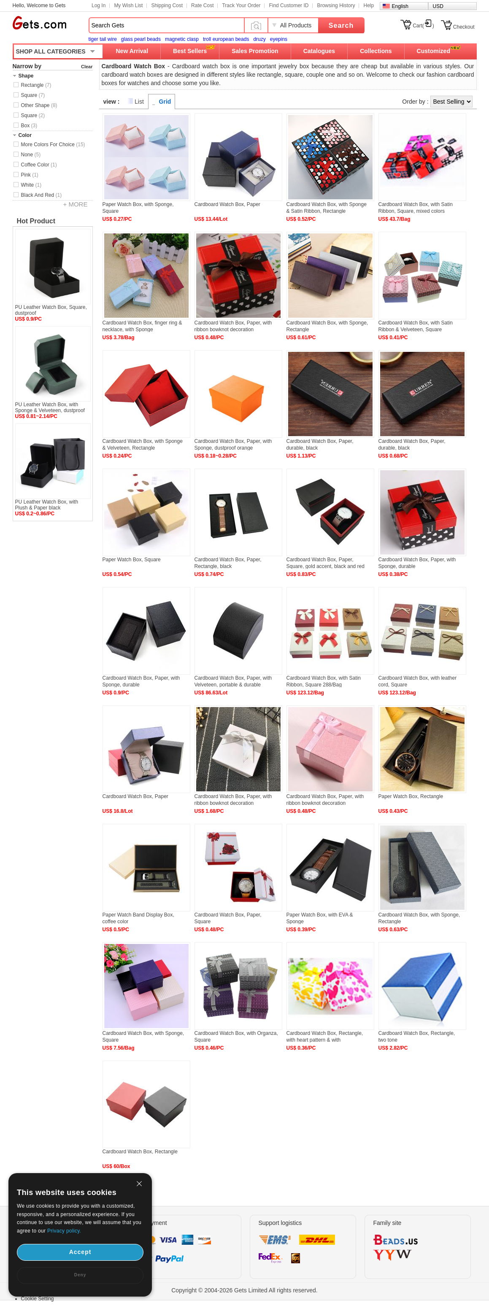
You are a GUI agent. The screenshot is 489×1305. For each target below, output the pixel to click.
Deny (80, 1275)
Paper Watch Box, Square (132, 560)
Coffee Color (39, 165)
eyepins (278, 39)
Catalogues (319, 51)
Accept (80, 1252)
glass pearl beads (141, 39)
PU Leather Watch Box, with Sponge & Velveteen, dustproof (50, 407)
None (31, 155)
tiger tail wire (103, 39)
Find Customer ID (288, 5)
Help (368, 5)
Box (29, 126)
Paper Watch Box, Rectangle (410, 796)
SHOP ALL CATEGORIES (51, 51)
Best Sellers (190, 51)
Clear (87, 66)
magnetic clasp (182, 39)
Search (341, 25)
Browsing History (336, 5)
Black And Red (41, 195)
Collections (376, 51)
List (139, 101)
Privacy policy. (64, 1231)
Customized (433, 51)
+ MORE (75, 204)
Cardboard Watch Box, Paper (227, 204)
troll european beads (226, 39)
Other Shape (39, 105)
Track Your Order (241, 5)
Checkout (464, 27)
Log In (98, 5)
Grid (165, 101)
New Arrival (132, 51)
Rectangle (36, 85)
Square (33, 95)
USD (438, 6)
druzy (259, 39)
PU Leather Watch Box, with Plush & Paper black (46, 505)
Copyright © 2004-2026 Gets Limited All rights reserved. (244, 1290)
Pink (29, 175)
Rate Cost (202, 5)
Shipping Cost (167, 5)
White (31, 185)
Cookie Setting (37, 1299)
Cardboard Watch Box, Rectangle (140, 1152)
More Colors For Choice (53, 144)
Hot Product (36, 221)
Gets (39, 23)
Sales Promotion (255, 51)
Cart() (423, 26)
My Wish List (128, 5)
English (400, 6)
